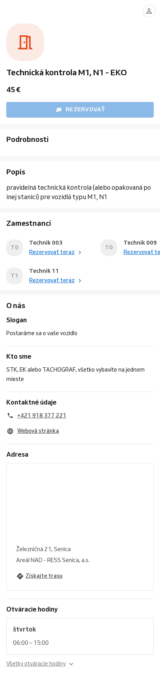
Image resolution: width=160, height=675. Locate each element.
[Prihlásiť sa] (149, 11)
